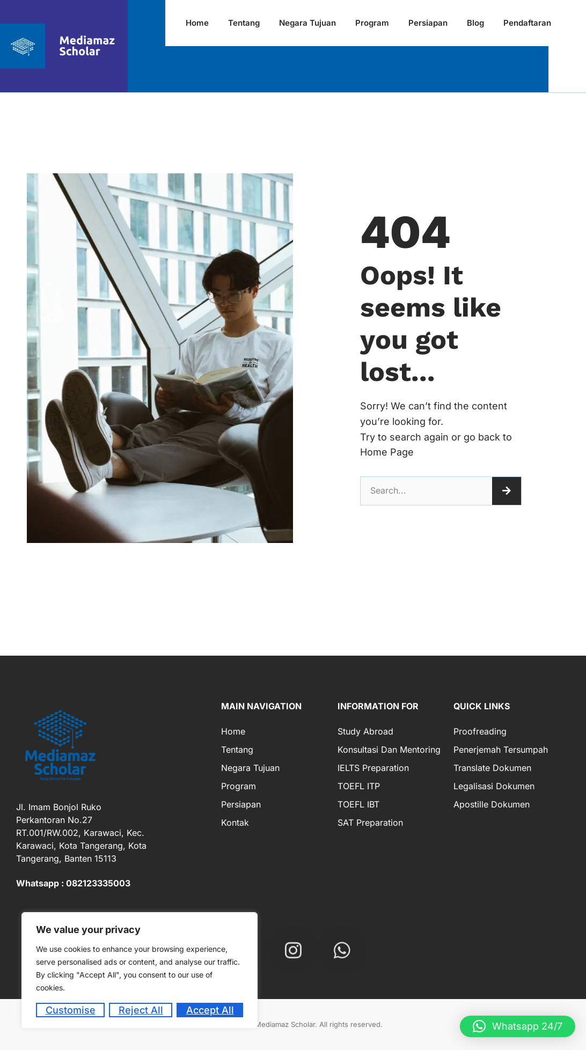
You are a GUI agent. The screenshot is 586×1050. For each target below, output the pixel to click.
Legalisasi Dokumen (493, 786)
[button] (517, 1026)
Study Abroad (365, 731)
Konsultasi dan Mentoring (389, 749)
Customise (71, 1010)
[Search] (506, 491)
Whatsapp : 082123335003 (73, 883)
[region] (139, 970)
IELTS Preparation (373, 767)
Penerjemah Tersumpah (500, 749)
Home (233, 731)
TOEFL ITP (359, 786)
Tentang (237, 749)
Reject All (141, 1010)
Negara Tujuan (250, 767)
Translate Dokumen (492, 767)
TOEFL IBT (358, 804)
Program (238, 786)
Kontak (235, 822)
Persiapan (241, 804)
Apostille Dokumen (491, 804)
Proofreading (480, 731)
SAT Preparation (370, 822)
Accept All (210, 1010)
